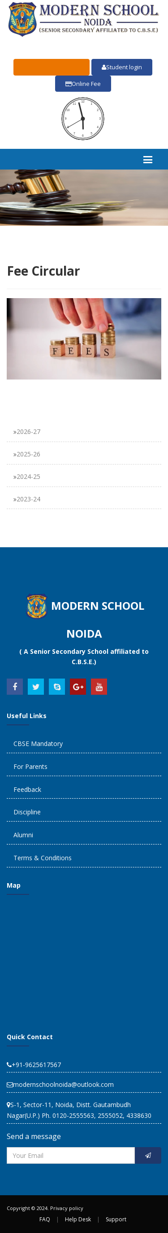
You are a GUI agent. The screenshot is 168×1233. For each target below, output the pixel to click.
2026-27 (28, 431)
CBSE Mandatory (38, 743)
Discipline (27, 812)
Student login (122, 67)
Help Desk (78, 1219)
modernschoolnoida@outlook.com (60, 1084)
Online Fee (83, 84)
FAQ (44, 1219)
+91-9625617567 (34, 1064)
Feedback (27, 789)
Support (116, 1219)
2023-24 (28, 499)
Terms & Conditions (42, 857)
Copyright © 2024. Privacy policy (45, 1208)
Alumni (23, 835)
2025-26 (28, 454)
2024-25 (28, 476)
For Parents (30, 766)
